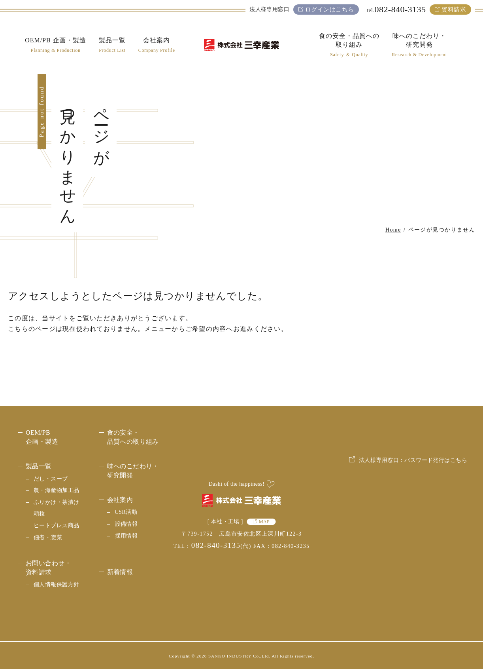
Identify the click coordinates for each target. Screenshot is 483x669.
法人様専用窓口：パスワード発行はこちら (413, 519)
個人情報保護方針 (56, 584)
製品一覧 (39, 466)
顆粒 (39, 514)
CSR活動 (126, 512)
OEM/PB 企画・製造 (42, 437)
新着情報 (120, 571)
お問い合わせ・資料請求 (48, 567)
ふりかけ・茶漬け (56, 502)
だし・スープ (51, 479)
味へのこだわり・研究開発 (133, 470)
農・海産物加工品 (56, 490)
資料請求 (453, 9)
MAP (264, 522)
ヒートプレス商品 (56, 525)
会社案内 (120, 499)
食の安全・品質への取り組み (133, 437)
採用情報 (126, 536)
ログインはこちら (329, 9)
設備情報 (126, 524)
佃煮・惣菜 (48, 537)
